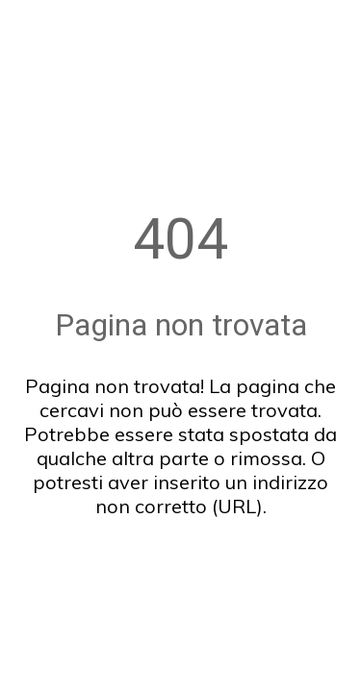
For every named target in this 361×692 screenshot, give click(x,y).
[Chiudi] (27, 26)
